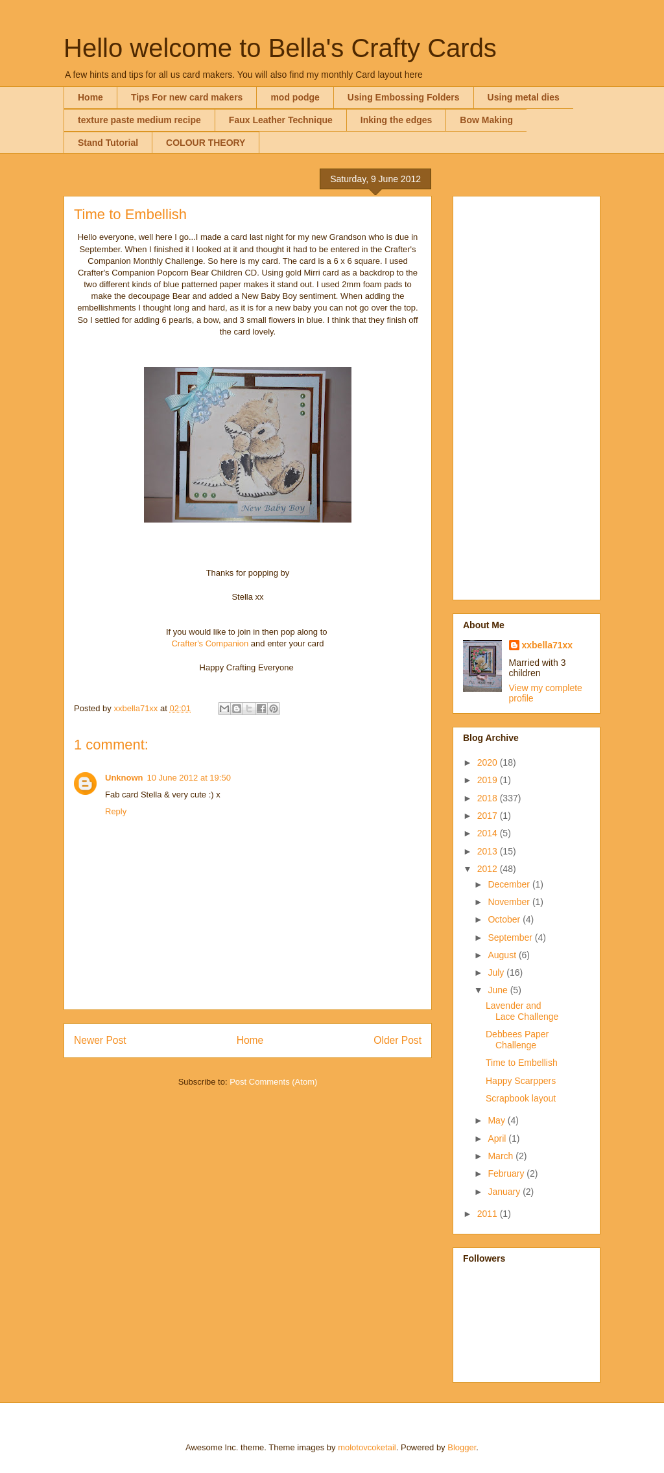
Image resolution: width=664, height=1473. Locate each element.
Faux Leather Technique (281, 120)
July (497, 972)
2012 (488, 869)
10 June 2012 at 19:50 (189, 778)
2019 (488, 780)
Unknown (124, 778)
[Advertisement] (526, 395)
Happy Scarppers (521, 1081)
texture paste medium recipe (139, 120)
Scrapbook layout (521, 1098)
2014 (488, 833)
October (505, 919)
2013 (488, 851)
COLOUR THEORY (205, 142)
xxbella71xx (547, 645)
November (510, 902)
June (499, 990)
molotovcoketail (367, 1447)
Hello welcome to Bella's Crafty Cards (280, 48)
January (505, 1191)
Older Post (397, 1040)
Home (90, 97)
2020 (488, 762)
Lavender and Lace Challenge (522, 1011)
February (507, 1173)
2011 (488, 1213)
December (510, 884)
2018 (488, 798)
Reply (115, 811)
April (498, 1138)
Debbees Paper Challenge (517, 1039)
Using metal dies (524, 97)
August (503, 955)
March (502, 1156)
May (497, 1120)
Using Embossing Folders (404, 97)
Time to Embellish (522, 1062)
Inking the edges (396, 120)
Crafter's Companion (209, 643)
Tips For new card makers (187, 97)
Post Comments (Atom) (273, 1082)
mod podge (294, 97)
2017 (488, 815)
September (511, 937)
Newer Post (100, 1040)
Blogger (461, 1447)
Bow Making (486, 120)
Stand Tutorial (108, 142)
